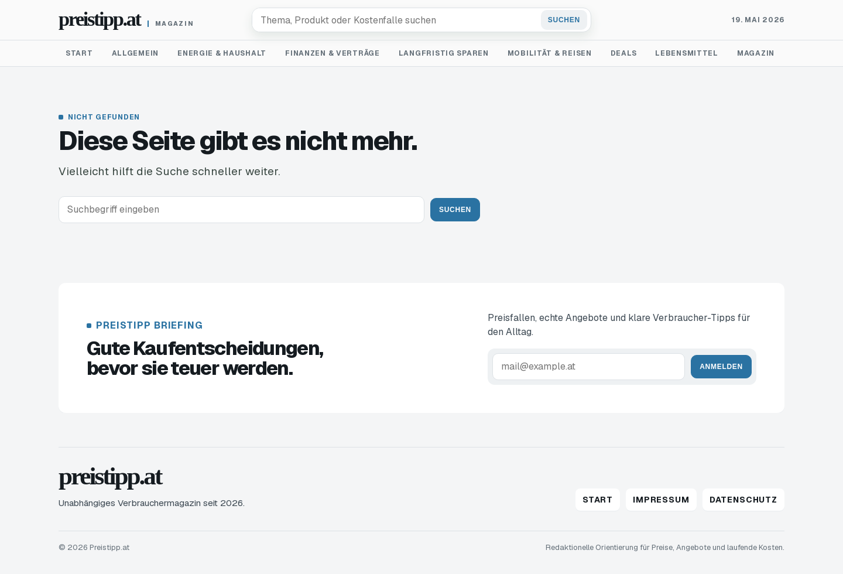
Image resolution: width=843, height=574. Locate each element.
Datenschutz (743, 499)
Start (79, 53)
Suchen (564, 20)
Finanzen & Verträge (332, 53)
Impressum (661, 499)
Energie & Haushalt (221, 53)
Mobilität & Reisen (550, 53)
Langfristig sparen (444, 53)
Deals (624, 53)
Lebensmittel (686, 53)
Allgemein (135, 53)
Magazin (756, 53)
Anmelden (721, 367)
